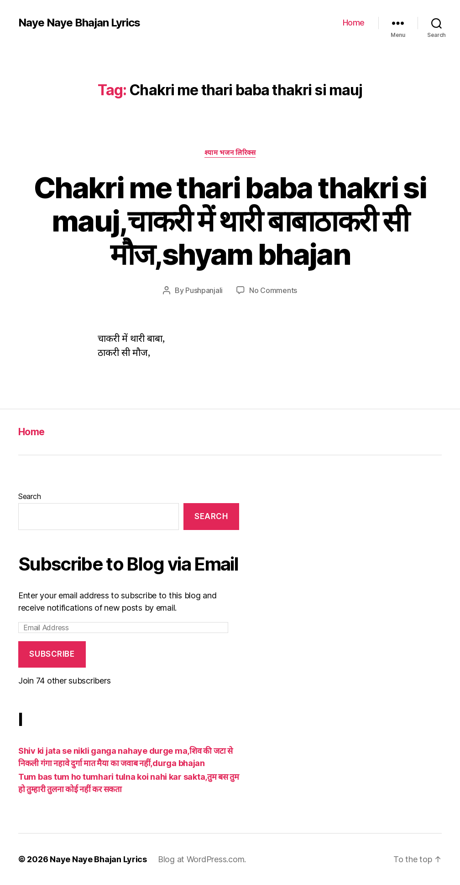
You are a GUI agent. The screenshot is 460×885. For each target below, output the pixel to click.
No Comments (273, 290)
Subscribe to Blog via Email (128, 564)
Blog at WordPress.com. (202, 859)
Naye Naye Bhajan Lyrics (79, 22)
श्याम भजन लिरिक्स (230, 153)
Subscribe (51, 654)
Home (354, 22)
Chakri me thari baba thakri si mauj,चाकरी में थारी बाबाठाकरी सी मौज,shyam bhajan (230, 221)
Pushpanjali (204, 290)
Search (29, 496)
